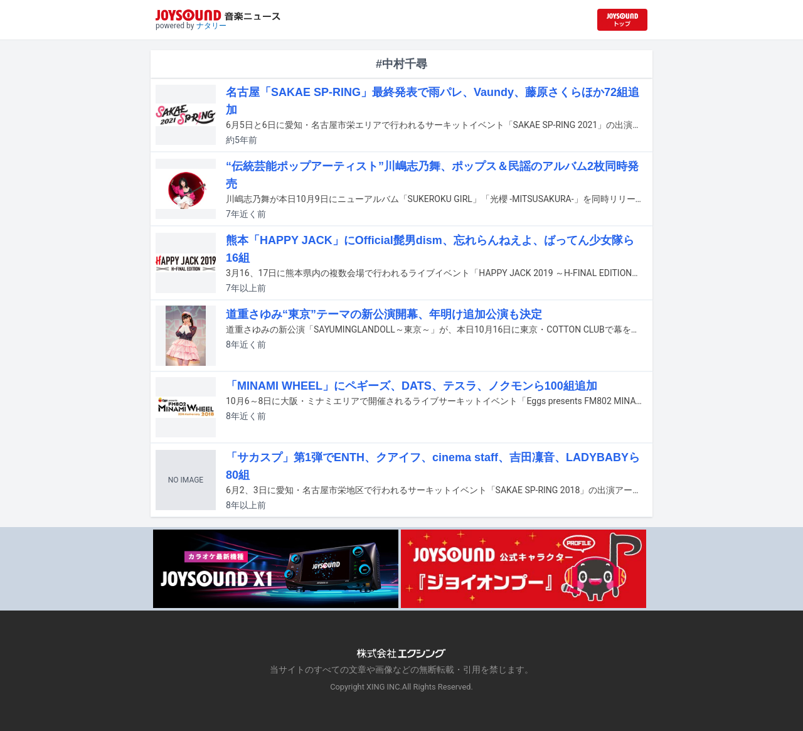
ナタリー (211, 25)
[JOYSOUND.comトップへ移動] (622, 20)
